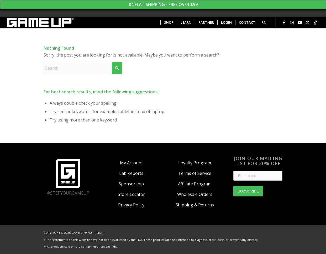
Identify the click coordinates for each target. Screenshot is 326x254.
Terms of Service (194, 173)
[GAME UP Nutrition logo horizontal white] (40, 22)
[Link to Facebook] (284, 22)
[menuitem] (168, 22)
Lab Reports (131, 173)
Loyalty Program (194, 163)
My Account (131, 163)
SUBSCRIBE (248, 191)
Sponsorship (131, 184)
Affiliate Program (195, 184)
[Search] (264, 22)
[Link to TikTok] (315, 22)
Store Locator (131, 194)
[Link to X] (308, 22)
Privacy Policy (131, 205)
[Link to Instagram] (292, 22)
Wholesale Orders (194, 194)
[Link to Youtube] (300, 22)
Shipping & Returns (195, 205)
